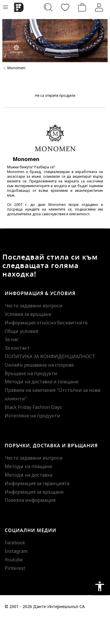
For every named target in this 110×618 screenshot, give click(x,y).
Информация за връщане (34, 492)
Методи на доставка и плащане (42, 381)
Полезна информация (30, 500)
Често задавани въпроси (33, 305)
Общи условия (21, 331)
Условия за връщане (28, 314)
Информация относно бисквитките (46, 322)
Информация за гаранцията (37, 483)
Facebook (15, 542)
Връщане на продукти (31, 373)
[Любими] (65, 7)
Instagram (16, 551)
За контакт (17, 348)
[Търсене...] (48, 7)
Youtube (14, 559)
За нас (12, 339)
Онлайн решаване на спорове (39, 365)
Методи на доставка (28, 475)
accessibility (100, 586)
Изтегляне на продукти (32, 415)
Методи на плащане (28, 466)
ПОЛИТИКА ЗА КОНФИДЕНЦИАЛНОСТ (50, 356)
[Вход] (99, 7)
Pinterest (15, 568)
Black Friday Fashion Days (33, 407)
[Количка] (82, 7)
